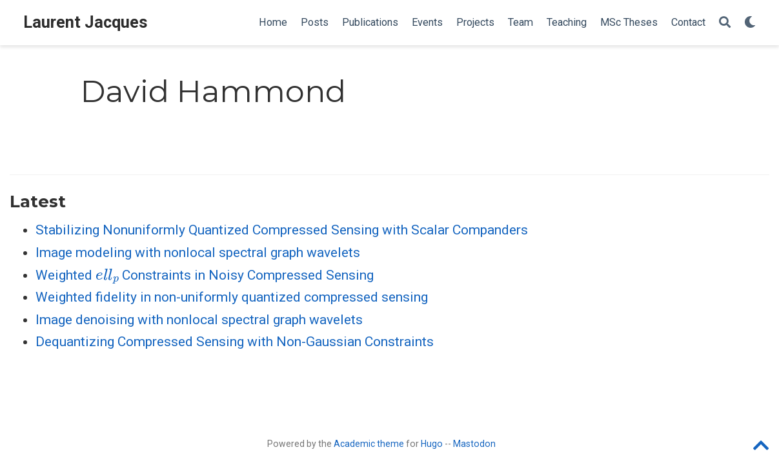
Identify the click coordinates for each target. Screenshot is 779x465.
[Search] (725, 23)
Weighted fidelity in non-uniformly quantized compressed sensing (231, 297)
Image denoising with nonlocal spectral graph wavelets (199, 319)
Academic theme (369, 444)
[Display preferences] (750, 23)
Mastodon (474, 444)
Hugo (432, 444)
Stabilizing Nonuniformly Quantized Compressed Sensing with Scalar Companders (281, 230)
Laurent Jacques (85, 22)
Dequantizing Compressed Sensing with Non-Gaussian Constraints (234, 341)
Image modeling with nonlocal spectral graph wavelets (197, 252)
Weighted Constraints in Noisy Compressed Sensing (204, 275)
